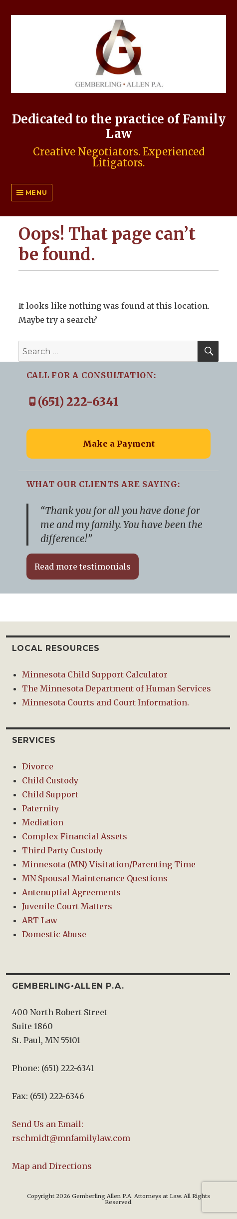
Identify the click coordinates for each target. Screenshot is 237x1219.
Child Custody (50, 780)
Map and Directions (52, 1166)
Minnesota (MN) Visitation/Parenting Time (109, 864)
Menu (35, 192)
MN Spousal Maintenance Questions (95, 878)
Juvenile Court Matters (67, 906)
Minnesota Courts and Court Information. (105, 702)
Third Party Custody (62, 850)
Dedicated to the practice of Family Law (119, 126)
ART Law (39, 920)
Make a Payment (119, 444)
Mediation (42, 822)
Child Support (50, 794)
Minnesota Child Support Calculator (95, 674)
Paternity (40, 808)
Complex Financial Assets (74, 836)
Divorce (37, 766)
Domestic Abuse (54, 934)
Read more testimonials (82, 567)
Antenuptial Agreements (71, 892)
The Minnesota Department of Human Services (116, 688)
